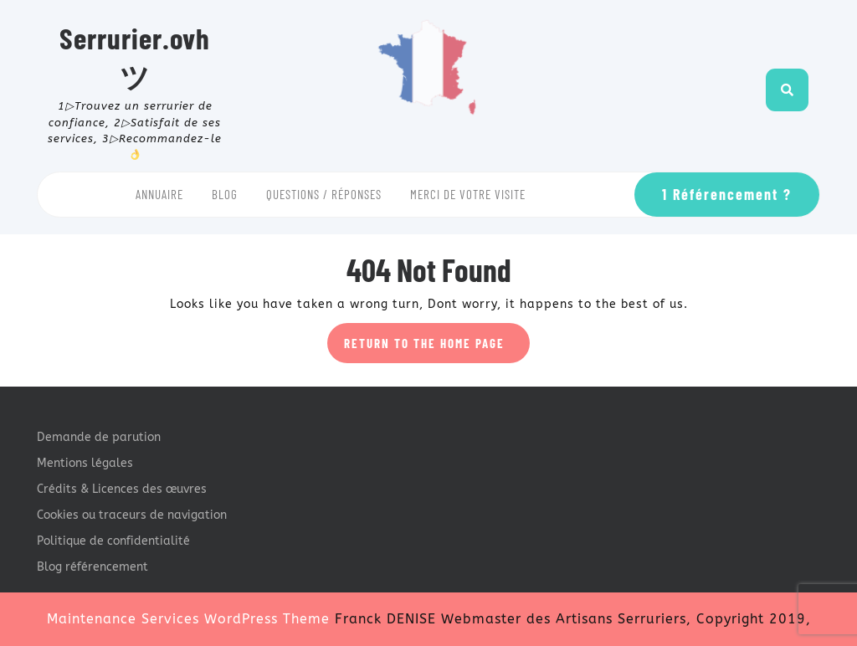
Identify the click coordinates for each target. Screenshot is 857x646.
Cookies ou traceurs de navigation (132, 515)
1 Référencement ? (727, 194)
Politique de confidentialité (113, 541)
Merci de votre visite (468, 194)
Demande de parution (99, 437)
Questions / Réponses (324, 194)
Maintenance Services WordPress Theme (188, 619)
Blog (225, 194)
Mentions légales (85, 463)
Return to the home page (437, 348)
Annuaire (159, 194)
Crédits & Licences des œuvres (122, 489)
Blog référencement (92, 567)
